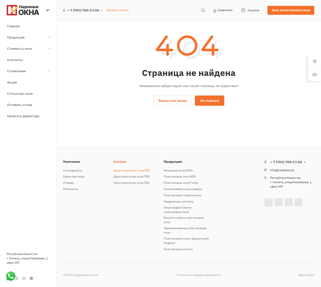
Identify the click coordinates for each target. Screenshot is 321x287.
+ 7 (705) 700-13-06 (83, 10)
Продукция (173, 161)
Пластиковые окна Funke (181, 183)
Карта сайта (306, 275)
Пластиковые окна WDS (180, 176)
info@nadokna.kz (282, 170)
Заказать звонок (117, 10)
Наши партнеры (74, 176)
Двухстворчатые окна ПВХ (131, 176)
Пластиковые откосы (178, 249)
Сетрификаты (72, 170)
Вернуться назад (173, 100)
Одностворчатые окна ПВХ (131, 170)
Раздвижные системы (178, 201)
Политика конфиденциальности (198, 275)
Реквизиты (70, 189)
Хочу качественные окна (291, 10)
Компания (71, 161)
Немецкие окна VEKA (178, 170)
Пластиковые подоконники (182, 195)
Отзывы (68, 183)
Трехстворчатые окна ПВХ (131, 183)
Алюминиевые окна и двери (183, 189)
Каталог (120, 161)
